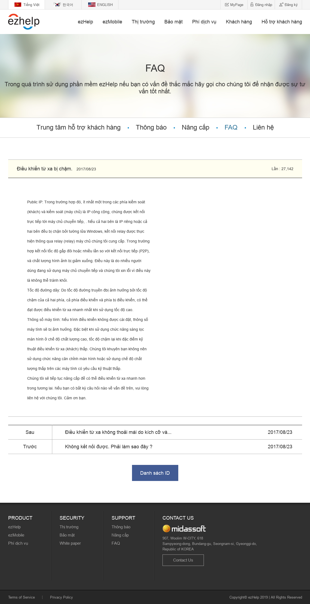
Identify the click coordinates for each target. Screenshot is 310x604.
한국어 (68, 4)
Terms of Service (21, 597)
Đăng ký (291, 4)
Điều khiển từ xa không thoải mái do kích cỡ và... (118, 432)
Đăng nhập (263, 4)
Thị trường (143, 21)
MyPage (236, 4)
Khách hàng (239, 21)
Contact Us (183, 560)
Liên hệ (263, 127)
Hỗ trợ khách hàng (282, 21)
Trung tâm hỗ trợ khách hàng (78, 127)
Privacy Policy (61, 597)
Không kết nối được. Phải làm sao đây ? (108, 446)
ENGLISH (105, 4)
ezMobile (112, 21)
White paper (70, 543)
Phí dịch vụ (204, 21)
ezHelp (85, 21)
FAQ (231, 127)
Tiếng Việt (31, 4)
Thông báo (151, 127)
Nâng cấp (195, 127)
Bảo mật (173, 21)
